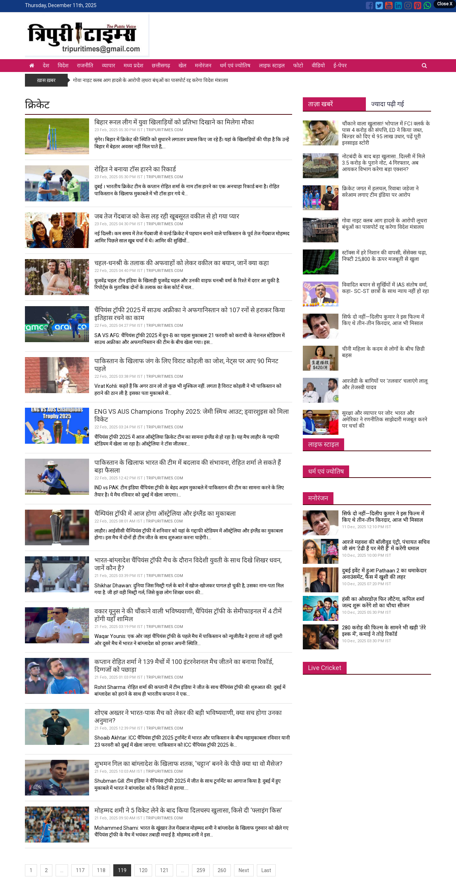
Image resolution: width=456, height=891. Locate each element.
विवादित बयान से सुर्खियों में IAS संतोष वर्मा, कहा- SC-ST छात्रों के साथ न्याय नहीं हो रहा (385, 288)
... (61, 870)
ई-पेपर (340, 65)
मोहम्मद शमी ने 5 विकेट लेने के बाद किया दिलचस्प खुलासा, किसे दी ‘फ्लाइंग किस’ (188, 810)
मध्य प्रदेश (133, 65)
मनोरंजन (203, 65)
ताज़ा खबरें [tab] (320, 104)
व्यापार (108, 65)
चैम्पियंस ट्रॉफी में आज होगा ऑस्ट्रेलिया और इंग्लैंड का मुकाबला (165, 513)
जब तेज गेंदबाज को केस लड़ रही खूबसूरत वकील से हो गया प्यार (166, 216)
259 (201, 870)
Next (244, 870)
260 (222, 870)
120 (143, 870)
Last (266, 870)
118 (101, 870)
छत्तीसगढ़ (161, 65)
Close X (444, 3)
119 (122, 870)
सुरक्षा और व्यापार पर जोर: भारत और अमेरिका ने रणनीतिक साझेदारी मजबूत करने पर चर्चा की (384, 419)
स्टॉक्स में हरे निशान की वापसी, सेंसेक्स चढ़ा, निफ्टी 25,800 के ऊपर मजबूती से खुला (384, 255)
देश (46, 65)
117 (80, 870)
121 (164, 870)
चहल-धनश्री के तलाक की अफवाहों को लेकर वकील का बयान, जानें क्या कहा (181, 263)
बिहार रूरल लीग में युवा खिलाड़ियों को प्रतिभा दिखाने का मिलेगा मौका (174, 122)
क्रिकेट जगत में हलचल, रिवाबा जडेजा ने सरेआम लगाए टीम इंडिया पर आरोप (380, 191)
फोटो (298, 65)
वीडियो (318, 65)
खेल (182, 65)
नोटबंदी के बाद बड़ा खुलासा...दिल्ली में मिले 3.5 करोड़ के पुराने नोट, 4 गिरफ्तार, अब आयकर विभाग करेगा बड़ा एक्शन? (383, 162)
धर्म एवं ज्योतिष (235, 65)
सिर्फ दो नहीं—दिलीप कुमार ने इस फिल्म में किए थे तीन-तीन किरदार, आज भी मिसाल (383, 320)
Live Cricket (324, 667)
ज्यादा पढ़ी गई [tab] (387, 104)
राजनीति (85, 65)
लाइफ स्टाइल (272, 65)
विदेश (63, 65)
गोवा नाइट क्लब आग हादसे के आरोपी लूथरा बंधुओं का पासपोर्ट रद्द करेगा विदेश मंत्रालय (150, 80)
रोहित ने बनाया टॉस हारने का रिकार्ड (135, 169)
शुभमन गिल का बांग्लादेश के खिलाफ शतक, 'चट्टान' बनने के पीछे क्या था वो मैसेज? (188, 763)
